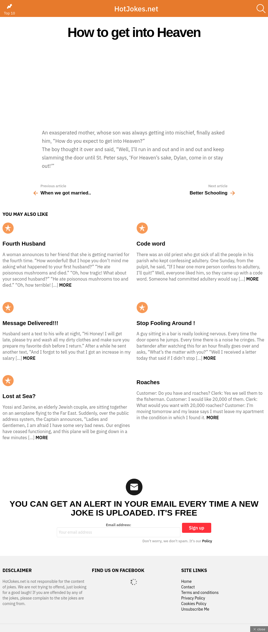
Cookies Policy (193, 603)
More (65, 285)
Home (186, 581)
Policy (207, 541)
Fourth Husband (24, 244)
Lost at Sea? (19, 396)
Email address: (118, 530)
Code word (151, 244)
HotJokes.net (136, 8)
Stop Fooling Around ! (166, 323)
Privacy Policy (193, 598)
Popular (8, 228)
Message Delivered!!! (30, 323)
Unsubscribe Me (195, 609)
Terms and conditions (200, 592)
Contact (188, 587)
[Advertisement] (134, 84)
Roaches (148, 382)
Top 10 (9, 9)
